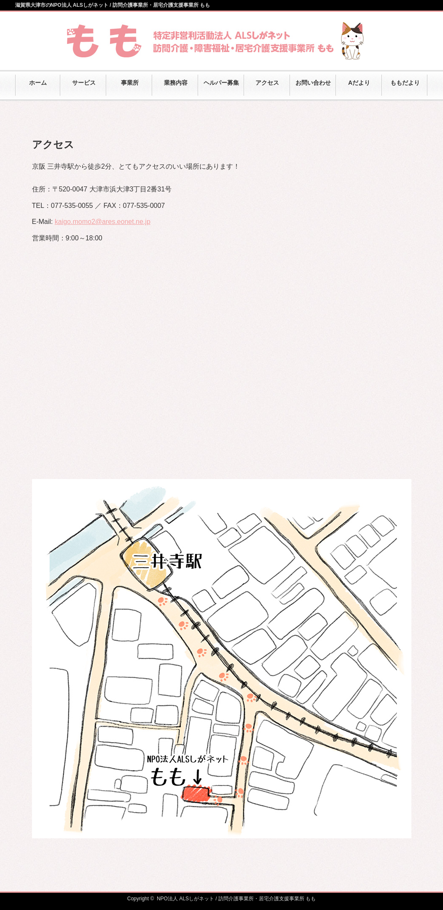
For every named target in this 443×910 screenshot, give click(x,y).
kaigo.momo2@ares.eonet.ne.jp (102, 221)
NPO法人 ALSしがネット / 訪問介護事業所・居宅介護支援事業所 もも (236, 899)
